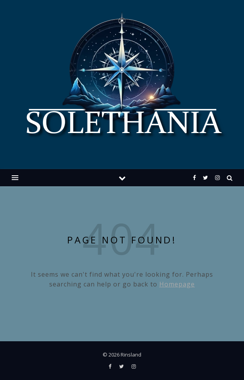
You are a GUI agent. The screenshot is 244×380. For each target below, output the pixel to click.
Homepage (177, 284)
